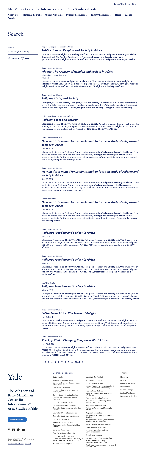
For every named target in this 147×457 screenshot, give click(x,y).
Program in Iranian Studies (96, 406)
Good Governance (127, 384)
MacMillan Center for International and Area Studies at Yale (61, 8)
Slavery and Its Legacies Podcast (98, 425)
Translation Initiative (94, 436)
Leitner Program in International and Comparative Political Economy (100, 387)
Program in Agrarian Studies (97, 399)
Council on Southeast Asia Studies (66, 417)
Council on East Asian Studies (64, 406)
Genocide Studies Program (63, 437)
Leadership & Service (128, 397)
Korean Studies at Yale (94, 384)
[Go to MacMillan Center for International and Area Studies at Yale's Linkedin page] (13, 432)
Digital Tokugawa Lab (61, 420)
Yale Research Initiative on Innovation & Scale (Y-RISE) (101, 446)
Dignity (123, 381)
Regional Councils (32, 15)
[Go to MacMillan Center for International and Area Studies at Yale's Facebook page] (18, 432)
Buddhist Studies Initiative (63, 381)
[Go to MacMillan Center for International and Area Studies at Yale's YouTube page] (23, 432)
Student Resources (75, 15)
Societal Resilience (127, 394)
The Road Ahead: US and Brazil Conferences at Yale (97, 432)
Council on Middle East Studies (65, 414)
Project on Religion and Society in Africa (99, 410)
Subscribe (20, 421)
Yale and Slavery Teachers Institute (99, 439)
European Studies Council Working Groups (66, 426)
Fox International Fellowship (64, 434)
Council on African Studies (63, 403)
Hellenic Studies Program (62, 444)
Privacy (28, 445)
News (118, 15)
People (11, 18)
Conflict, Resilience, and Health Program (65, 399)
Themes (124, 373)
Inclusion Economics (94, 381)
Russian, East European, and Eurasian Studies (100, 417)
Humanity (124, 378)
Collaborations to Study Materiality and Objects (67, 392)
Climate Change (126, 391)
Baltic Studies (58, 378)
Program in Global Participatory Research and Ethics (98, 402)
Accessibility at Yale (15, 445)
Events (128, 15)
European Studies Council (63, 423)
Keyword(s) (12, 48)
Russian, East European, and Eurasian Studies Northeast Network (100, 421)
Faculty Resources (100, 15)
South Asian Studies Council (96, 428)
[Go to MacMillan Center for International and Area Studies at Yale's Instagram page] (9, 432)
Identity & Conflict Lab (94, 378)
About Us (13, 15)
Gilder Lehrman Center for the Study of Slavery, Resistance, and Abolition (68, 440)
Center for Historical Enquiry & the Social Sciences (66, 384)
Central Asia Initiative (61, 388)
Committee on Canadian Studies (65, 396)
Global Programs (54, 15)
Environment (125, 387)
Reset (32, 59)
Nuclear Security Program (96, 392)
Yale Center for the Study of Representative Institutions (96, 442)
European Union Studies (62, 431)
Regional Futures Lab (94, 414)
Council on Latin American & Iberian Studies (67, 410)
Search (17, 59)
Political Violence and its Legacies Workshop (99, 395)
